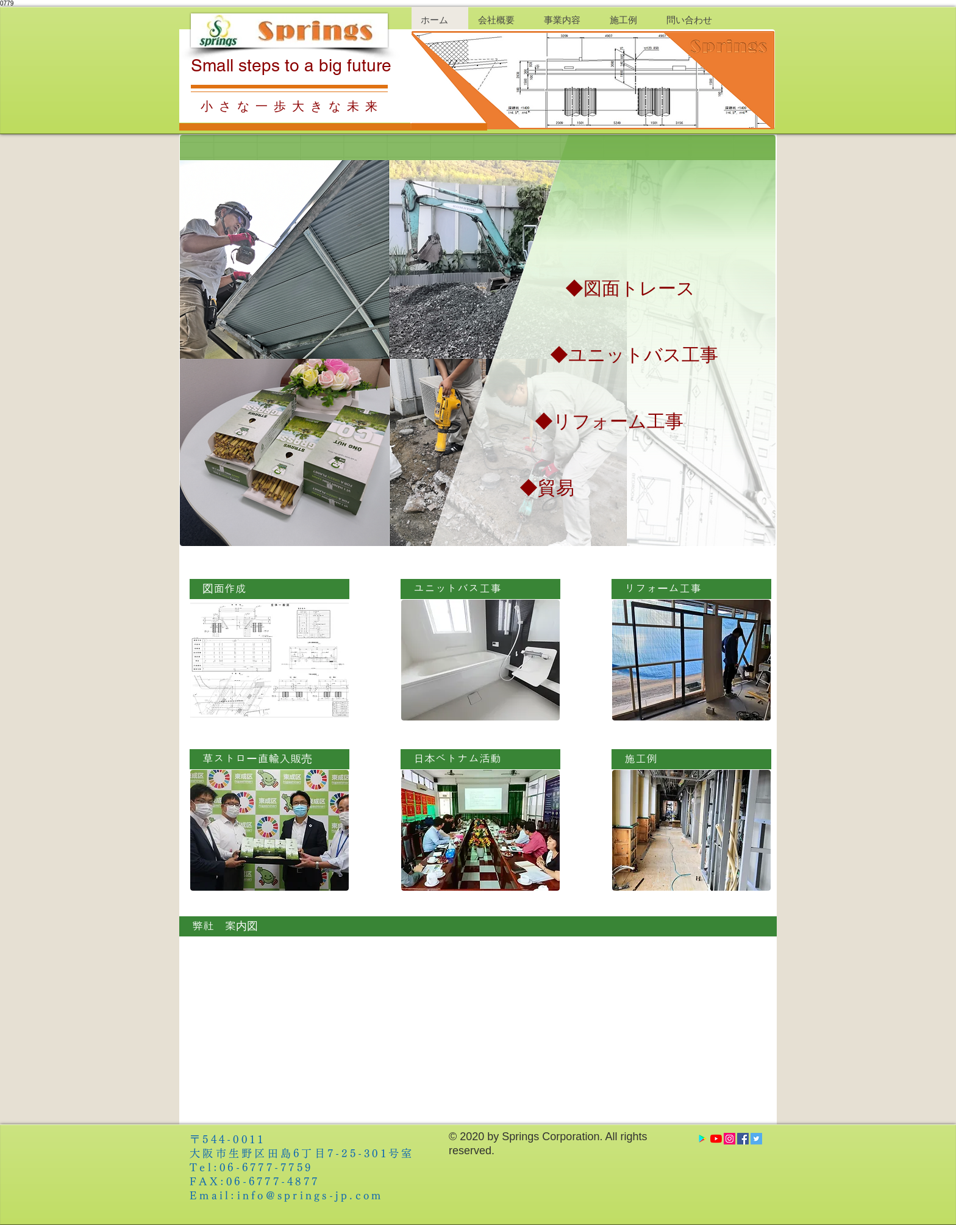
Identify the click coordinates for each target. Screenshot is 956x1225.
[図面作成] (269, 589)
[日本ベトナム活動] (480, 759)
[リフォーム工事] (691, 589)
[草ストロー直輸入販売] (269, 759)
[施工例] (691, 759)
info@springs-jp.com (310, 1195)
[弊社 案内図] (478, 926)
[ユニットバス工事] (480, 589)
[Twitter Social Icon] (756, 1138)
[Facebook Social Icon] (743, 1138)
